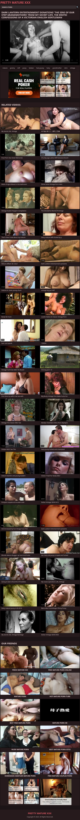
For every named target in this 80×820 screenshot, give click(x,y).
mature (5, 68)
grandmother (57, 68)
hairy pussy (40, 68)
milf (18, 68)
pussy (24, 68)
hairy (48, 68)
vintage (72, 68)
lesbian (31, 68)
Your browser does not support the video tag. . (40, 42)
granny (12, 68)
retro (66, 68)
